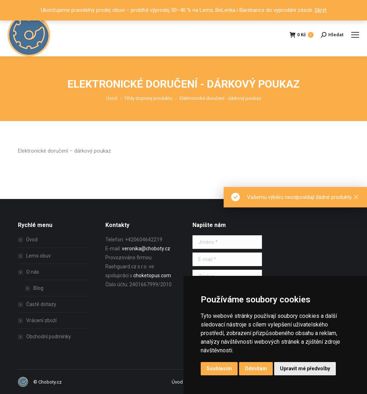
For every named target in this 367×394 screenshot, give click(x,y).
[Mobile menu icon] (355, 35)
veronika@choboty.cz (146, 248)
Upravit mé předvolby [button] (305, 368)
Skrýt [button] (321, 10)
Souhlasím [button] (219, 368)
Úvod (32, 239)
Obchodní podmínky (48, 336)
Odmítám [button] (256, 368)
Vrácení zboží (41, 320)
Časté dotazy (41, 304)
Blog (38, 288)
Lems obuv (38, 256)
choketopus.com (152, 275)
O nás (29, 272)
